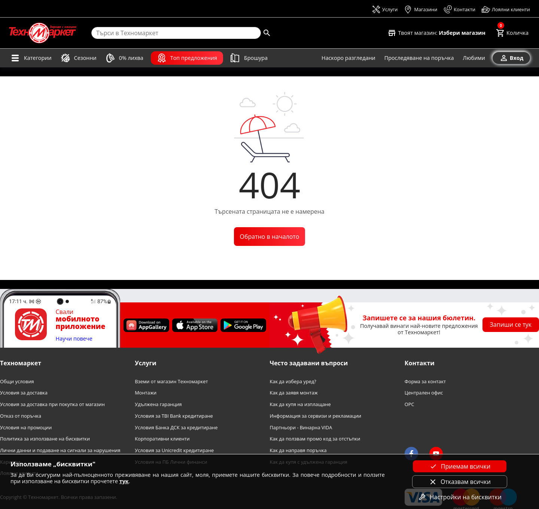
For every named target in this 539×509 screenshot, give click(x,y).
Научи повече (74, 339)
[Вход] (511, 58)
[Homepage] (42, 33)
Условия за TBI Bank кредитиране (174, 416)
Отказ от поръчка (20, 416)
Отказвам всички (460, 481)
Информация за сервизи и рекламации (316, 416)
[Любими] (474, 58)
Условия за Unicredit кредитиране (174, 450)
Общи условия (17, 381)
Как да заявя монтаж (294, 393)
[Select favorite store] (436, 33)
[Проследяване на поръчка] (419, 58)
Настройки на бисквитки (460, 497)
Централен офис (424, 393)
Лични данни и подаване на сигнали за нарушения (60, 450)
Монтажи (145, 393)
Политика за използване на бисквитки (45, 439)
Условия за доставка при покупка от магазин (52, 404)
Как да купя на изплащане (300, 404)
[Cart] (512, 33)
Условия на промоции (26, 427)
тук (124, 481)
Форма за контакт (425, 381)
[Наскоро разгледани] (348, 58)
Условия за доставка (24, 393)
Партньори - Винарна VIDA (301, 427)
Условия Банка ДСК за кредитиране (176, 427)
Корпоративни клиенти (162, 439)
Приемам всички (459, 466)
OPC (409, 404)
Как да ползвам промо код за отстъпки (315, 439)
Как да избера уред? (293, 381)
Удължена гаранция (158, 404)
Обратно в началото (269, 236)
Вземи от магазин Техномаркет (171, 381)
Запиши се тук (511, 324)
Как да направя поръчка (298, 450)
